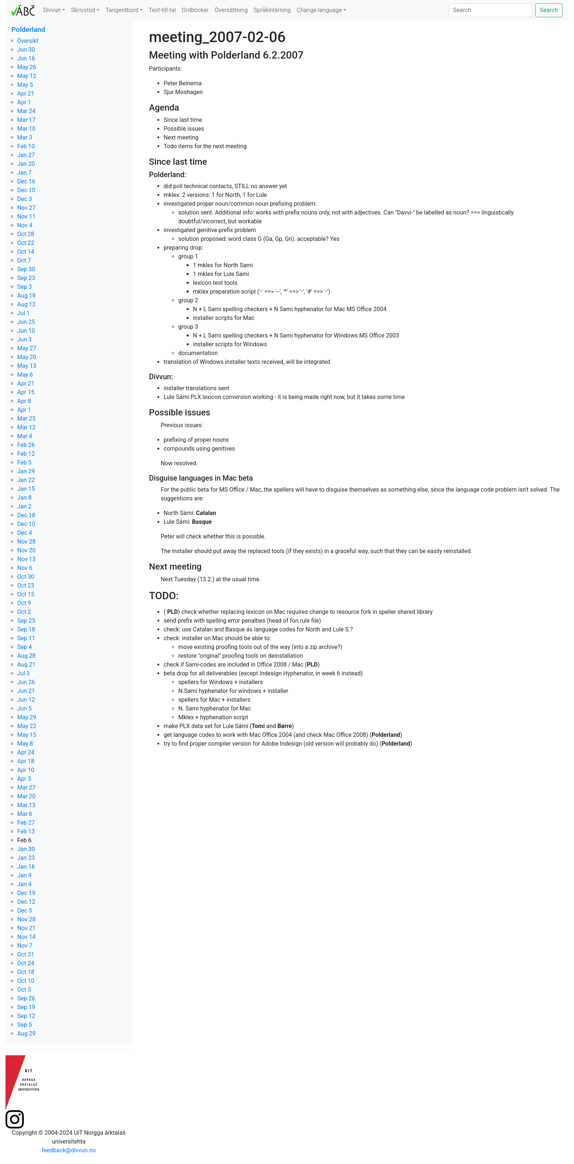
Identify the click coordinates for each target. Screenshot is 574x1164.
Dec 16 (26, 181)
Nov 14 (26, 936)
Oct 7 (24, 260)
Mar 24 (26, 111)
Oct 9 (24, 603)
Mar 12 (26, 427)
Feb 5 (24, 462)
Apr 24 (25, 752)
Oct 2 (24, 611)
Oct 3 (24, 989)
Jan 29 (26, 471)
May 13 (26, 365)
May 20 (26, 357)
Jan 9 (24, 875)
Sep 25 (26, 620)
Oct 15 (25, 594)
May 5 (25, 84)
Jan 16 (26, 866)
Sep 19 (26, 1007)
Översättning (231, 10)
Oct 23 (25, 585)
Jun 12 (26, 699)
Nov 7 (24, 945)
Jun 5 (24, 708)
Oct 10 (25, 980)
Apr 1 (24, 102)
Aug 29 (26, 1033)
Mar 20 (26, 796)
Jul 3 (23, 673)
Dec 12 (26, 901)
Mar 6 (24, 813)
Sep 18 (26, 629)
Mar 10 (26, 128)
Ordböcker (195, 10)
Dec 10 (26, 190)
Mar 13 (26, 805)
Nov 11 (26, 216)
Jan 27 (26, 155)
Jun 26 (26, 682)
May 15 (26, 734)
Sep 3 (24, 286)
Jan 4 (24, 884)
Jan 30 (26, 849)
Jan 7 (24, 172)
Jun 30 (26, 49)
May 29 (26, 717)
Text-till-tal (162, 10)
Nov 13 (26, 559)
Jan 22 (26, 480)
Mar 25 (26, 418)
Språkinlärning (272, 10)
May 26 (26, 67)
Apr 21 (25, 93)
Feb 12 (26, 453)
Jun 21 (26, 690)
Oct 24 (25, 963)
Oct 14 (25, 251)
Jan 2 (24, 506)
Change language (319, 10)
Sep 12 (26, 1015)
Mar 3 (24, 137)
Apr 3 (24, 778)
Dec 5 (24, 910)
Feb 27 (26, 822)
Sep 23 (26, 278)
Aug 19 (26, 295)
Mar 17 (26, 119)
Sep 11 (26, 638)
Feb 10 (26, 146)
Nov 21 (26, 928)
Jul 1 (23, 313)
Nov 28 (26, 541)
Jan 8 (24, 497)
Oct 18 (25, 972)
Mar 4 (24, 436)
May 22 (26, 726)
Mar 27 (26, 787)
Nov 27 (26, 207)
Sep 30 (26, 269)
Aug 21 (26, 664)
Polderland (28, 29)
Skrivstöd (83, 10)
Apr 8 (24, 401)
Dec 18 (26, 515)
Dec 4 (24, 532)
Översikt (27, 40)
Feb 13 (26, 831)
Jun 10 (26, 330)
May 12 (26, 75)
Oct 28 (25, 234)
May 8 (25, 743)
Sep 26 (26, 998)
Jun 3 (24, 339)
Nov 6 (24, 567)
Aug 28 (26, 655)
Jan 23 (26, 857)
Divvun (52, 10)
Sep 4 (24, 646)
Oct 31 (25, 954)
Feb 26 (26, 444)
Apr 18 (25, 761)
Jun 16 (26, 58)
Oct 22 (25, 242)
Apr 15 (25, 392)
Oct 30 (25, 576)
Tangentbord (121, 10)
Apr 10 (25, 769)
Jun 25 (26, 321)
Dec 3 (24, 198)
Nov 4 (24, 225)
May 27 (26, 348)
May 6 (25, 374)
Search (549, 10)
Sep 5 (24, 1024)
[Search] (490, 10)
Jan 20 (26, 163)
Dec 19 (26, 892)
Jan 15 (26, 488)
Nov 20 (26, 550)
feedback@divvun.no (69, 1150)
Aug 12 (26, 304)
